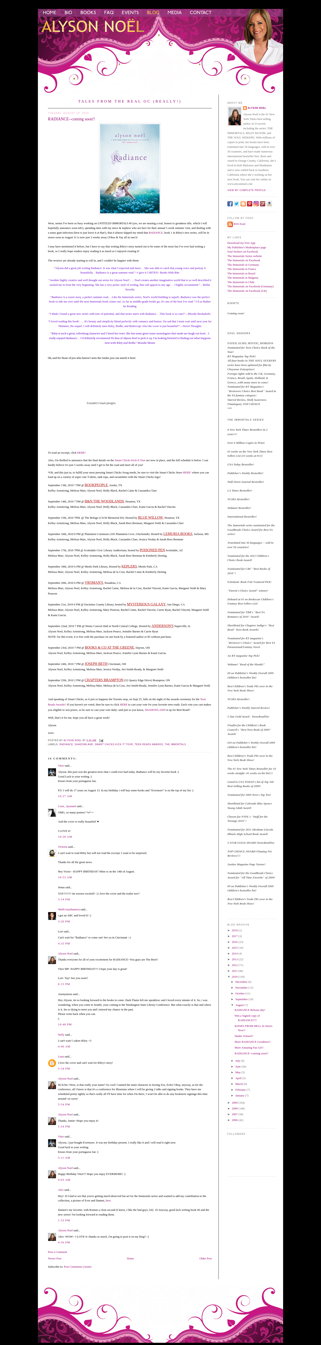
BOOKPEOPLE (96, 485)
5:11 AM (64, 1157)
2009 (235, 1102)
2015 (235, 947)
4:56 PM (64, 1242)
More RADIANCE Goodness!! (253, 1041)
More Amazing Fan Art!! (249, 1047)
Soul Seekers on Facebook (242, 251)
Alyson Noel (65, 953)
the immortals (175, 744)
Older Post (206, 1258)
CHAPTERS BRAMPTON (104, 680)
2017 (235, 936)
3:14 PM (64, 899)
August (240, 1005)
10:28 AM (65, 836)
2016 (235, 942)
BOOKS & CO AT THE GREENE (109, 647)
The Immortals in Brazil (241, 273)
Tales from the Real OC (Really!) (130, 101)
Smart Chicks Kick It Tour (130, 460)
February (241, 1089)
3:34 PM (64, 1068)
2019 (235, 930)
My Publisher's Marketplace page (246, 247)
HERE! (81, 452)
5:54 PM (64, 1104)
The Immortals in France (241, 269)
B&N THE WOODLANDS (104, 501)
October (240, 993)
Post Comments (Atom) (78, 1266)
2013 (235, 959)
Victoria (62, 846)
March (239, 1084)
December (241, 981)
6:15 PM (64, 984)
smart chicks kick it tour (114, 744)
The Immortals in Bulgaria (242, 277)
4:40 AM (64, 1046)
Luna (61, 1056)
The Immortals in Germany (243, 264)
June (238, 1066)
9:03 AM (64, 1179)
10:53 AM (65, 877)
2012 (235, 965)
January (240, 1095)
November (241, 987)
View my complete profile (246, 190)
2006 (235, 1120)
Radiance (66, 744)
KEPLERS (129, 566)
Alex (61, 1189)
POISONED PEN (152, 550)
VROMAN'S (94, 582)
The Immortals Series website (244, 256)
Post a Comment (57, 1252)
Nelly (61, 1034)
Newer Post (54, 1258)
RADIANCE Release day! (250, 1010)
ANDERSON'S (163, 626)
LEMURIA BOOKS (177, 534)
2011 (235, 971)
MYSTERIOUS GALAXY (146, 604)
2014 (235, 953)
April (238, 1078)
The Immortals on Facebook (243, 260)
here (108, 1200)
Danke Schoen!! (244, 1036)
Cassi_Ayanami (67, 806)
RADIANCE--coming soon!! (251, 1053)
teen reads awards (149, 744)
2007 (235, 1114)
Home (130, 1258)
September (242, 999)
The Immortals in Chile (241, 282)
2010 (235, 976)
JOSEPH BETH (96, 664)
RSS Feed (239, 224)
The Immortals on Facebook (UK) (247, 290)
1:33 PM (64, 1220)
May (238, 1072)
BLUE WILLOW (150, 517)
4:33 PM (64, 943)
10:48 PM (65, 1024)
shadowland (84, 744)
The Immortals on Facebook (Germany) (250, 286)
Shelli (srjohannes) (69, 909)
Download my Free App (241, 243)
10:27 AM (65, 796)
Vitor (61, 765)
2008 (235, 1108)
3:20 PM (64, 921)
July (238, 1060)
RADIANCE (156, 232)
